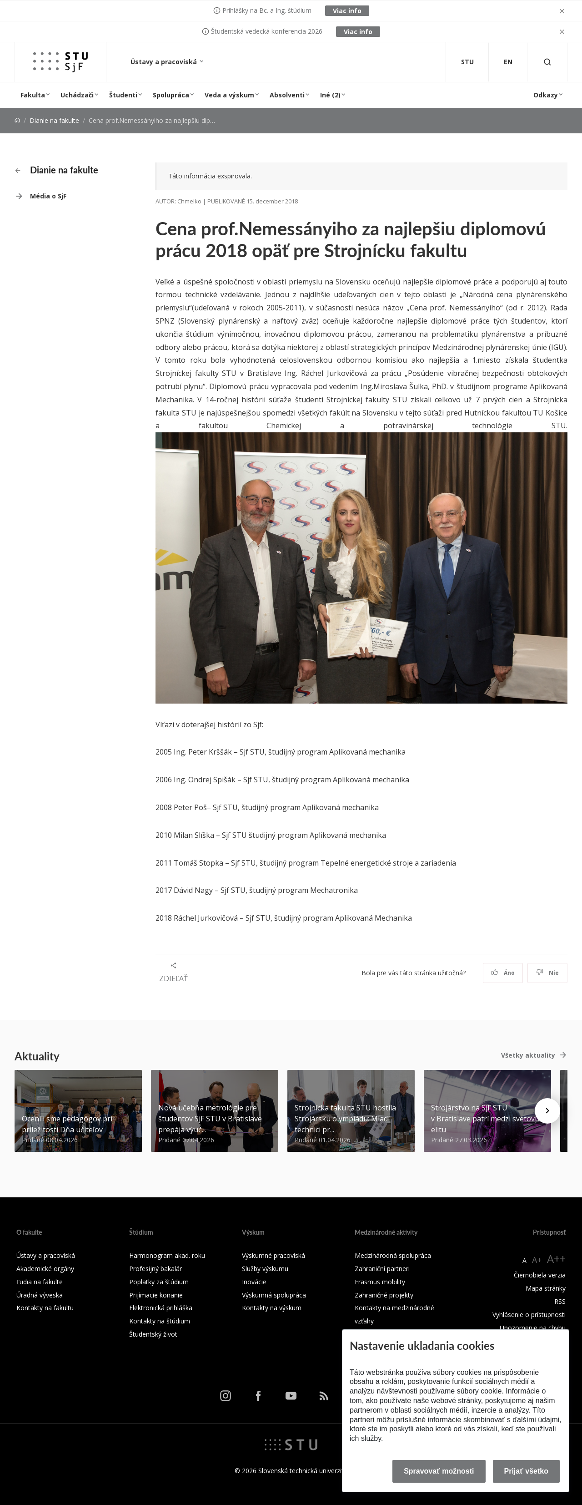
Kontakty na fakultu (45, 1307)
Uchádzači (77, 95)
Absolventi (287, 95)
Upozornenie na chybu (533, 1327)
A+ (537, 1259)
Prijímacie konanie (156, 1295)
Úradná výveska (39, 1295)
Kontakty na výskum (271, 1307)
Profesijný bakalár (155, 1268)
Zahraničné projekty (384, 1295)
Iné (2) (330, 95)
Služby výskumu (265, 1268)
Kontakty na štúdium (159, 1321)
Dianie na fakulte (54, 120)
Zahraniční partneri (382, 1268)
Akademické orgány (45, 1268)
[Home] (17, 120)
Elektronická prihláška (160, 1307)
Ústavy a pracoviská (164, 61)
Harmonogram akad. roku (167, 1255)
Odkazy (545, 95)
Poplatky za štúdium (159, 1281)
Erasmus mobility (380, 1281)
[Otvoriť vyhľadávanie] (547, 62)
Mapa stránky (546, 1288)
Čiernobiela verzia (540, 1275)
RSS (560, 1301)
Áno (503, 973)
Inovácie (254, 1281)
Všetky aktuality (528, 1055)
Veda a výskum (229, 95)
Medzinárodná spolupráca (393, 1255)
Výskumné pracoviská (273, 1255)
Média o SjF (48, 196)
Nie (547, 973)
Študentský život (153, 1334)
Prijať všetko (526, 1471)
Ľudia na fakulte (39, 1281)
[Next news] (547, 1111)
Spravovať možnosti (439, 1471)
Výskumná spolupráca (274, 1295)
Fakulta (32, 95)
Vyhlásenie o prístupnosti (529, 1314)
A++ (556, 1258)
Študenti (123, 95)
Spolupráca (171, 95)
